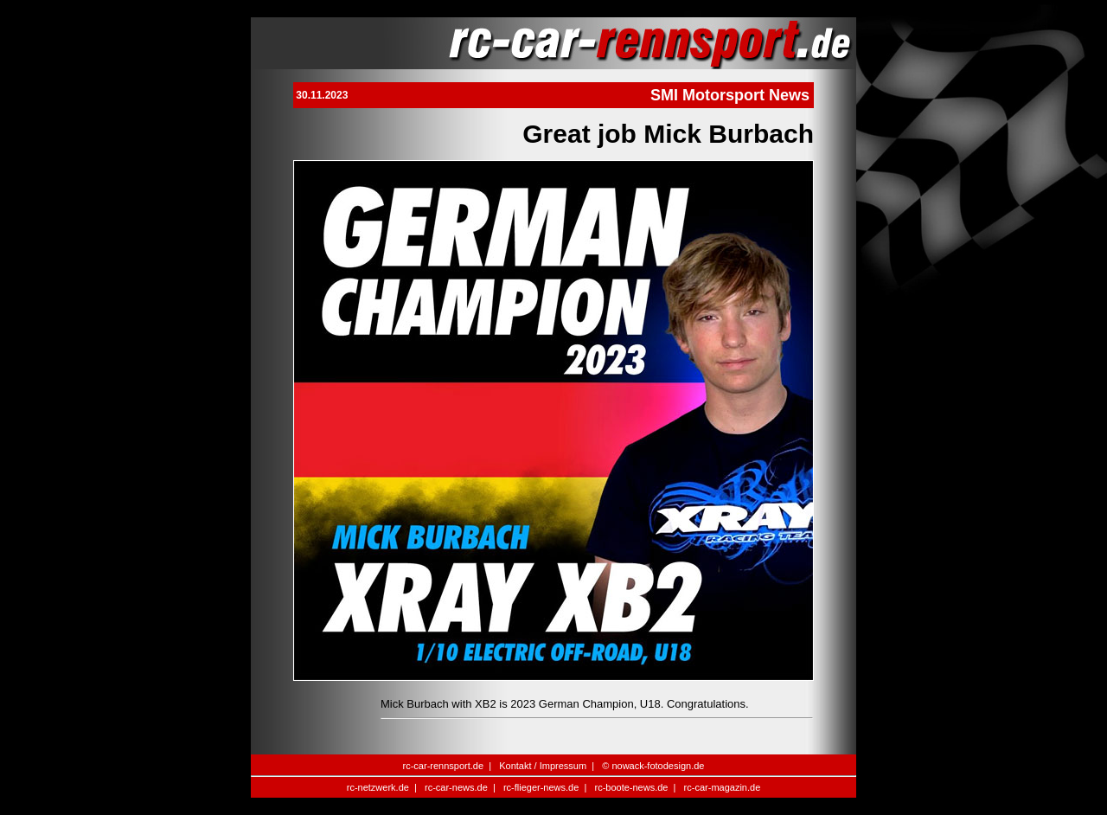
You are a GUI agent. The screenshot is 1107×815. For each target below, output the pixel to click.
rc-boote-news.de (631, 787)
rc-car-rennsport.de (443, 765)
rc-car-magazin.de (722, 787)
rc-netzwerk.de (378, 787)
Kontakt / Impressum (542, 765)
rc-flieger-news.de (541, 787)
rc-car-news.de (456, 787)
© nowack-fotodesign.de (653, 765)
